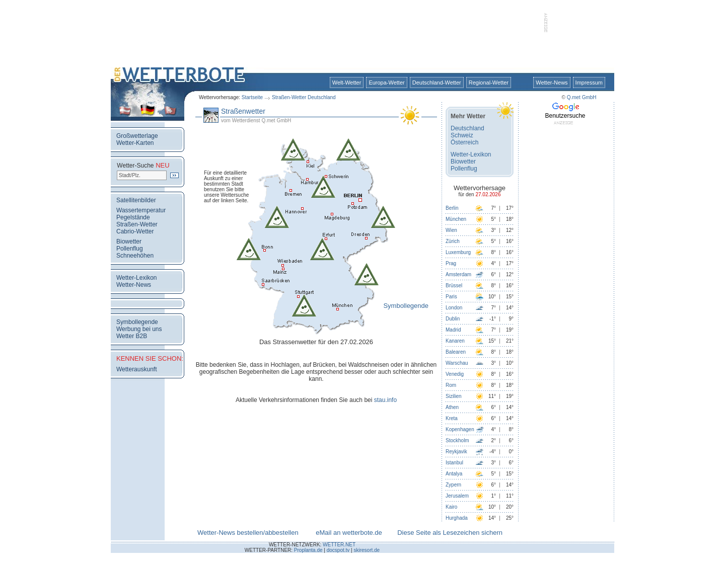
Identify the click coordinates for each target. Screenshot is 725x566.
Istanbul (454, 462)
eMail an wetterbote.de (349, 532)
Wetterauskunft (136, 369)
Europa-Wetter (386, 82)
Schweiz (462, 135)
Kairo (451, 507)
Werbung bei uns (139, 329)
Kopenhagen (460, 429)
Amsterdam (458, 274)
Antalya (454, 473)
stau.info (385, 399)
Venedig (455, 374)
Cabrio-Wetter (135, 231)
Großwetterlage (137, 135)
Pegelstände (133, 217)
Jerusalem (457, 496)
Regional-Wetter (489, 82)
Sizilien (454, 396)
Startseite (252, 97)
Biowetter (128, 241)
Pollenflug (129, 248)
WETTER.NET (339, 544)
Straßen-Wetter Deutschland (304, 97)
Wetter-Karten (135, 142)
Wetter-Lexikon (136, 277)
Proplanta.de (308, 550)
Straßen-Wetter (137, 224)
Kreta (452, 418)
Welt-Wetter (346, 82)
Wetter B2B (131, 336)
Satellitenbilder (136, 200)
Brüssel (454, 285)
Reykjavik (456, 451)
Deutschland (467, 128)
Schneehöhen (135, 255)
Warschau (457, 363)
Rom (451, 385)
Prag (451, 263)
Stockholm (457, 440)
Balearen (456, 352)
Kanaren (455, 341)
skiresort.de (366, 550)
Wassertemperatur (141, 210)
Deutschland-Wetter (436, 82)
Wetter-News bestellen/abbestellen (248, 532)
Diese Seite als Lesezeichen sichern (449, 532)
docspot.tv (338, 550)
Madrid (453, 330)
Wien (451, 230)
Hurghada (457, 518)
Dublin (453, 318)
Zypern (453, 485)
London (454, 307)
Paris (451, 296)
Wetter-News (551, 82)
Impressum (589, 82)
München (456, 219)
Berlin (452, 208)
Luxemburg (458, 252)
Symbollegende (137, 322)
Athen (452, 407)
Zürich (453, 241)
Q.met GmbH (582, 97)
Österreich (464, 142)
